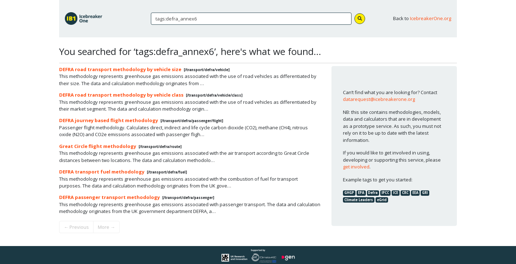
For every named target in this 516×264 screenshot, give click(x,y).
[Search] (251, 19)
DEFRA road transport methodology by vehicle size (120, 69)
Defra (373, 192)
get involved (356, 166)
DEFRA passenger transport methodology (109, 197)
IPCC (385, 192)
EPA (361, 192)
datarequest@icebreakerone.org (379, 99)
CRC (405, 192)
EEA (415, 192)
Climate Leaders (358, 200)
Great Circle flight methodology (97, 146)
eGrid (382, 200)
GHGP (349, 192)
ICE (395, 192)
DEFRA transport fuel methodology (101, 171)
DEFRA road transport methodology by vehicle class (121, 95)
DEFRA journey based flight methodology (108, 120)
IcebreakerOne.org (430, 18)
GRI (425, 192)
